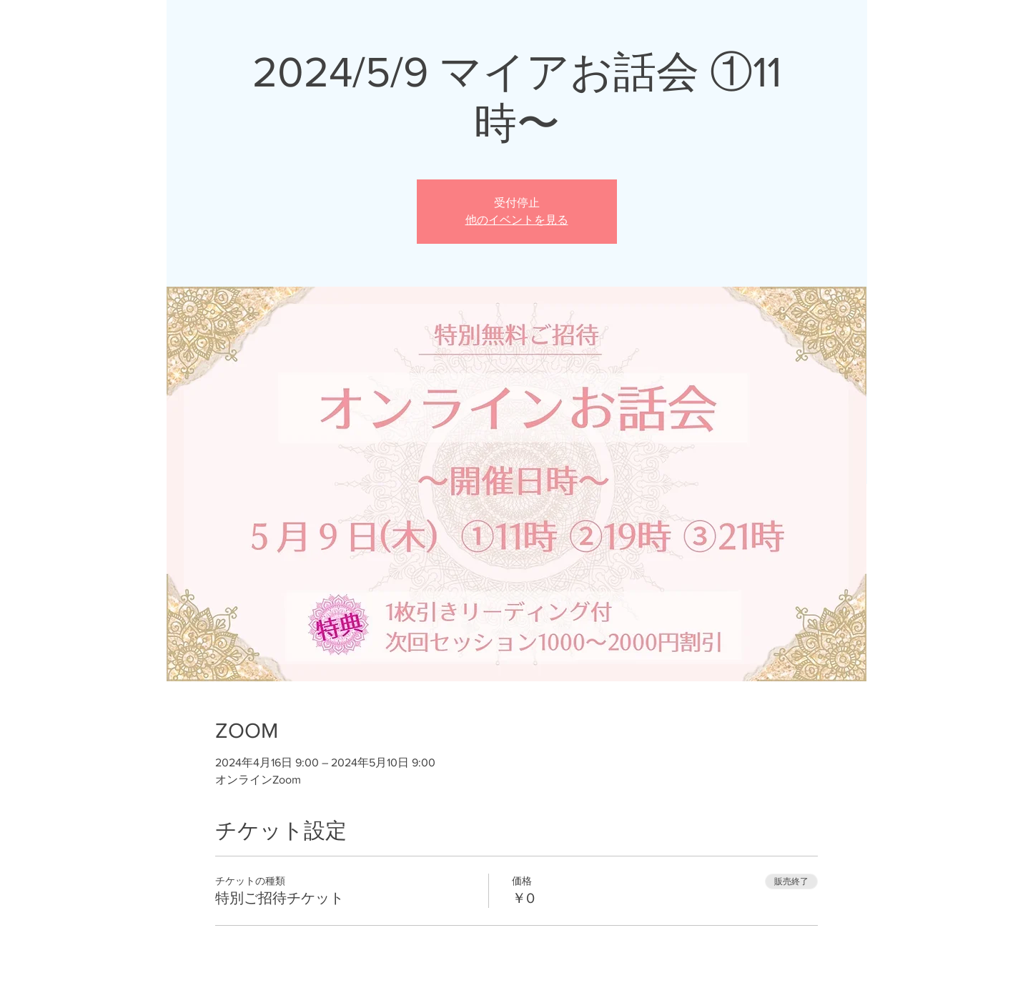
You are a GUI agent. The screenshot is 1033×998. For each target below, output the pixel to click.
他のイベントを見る (516, 220)
